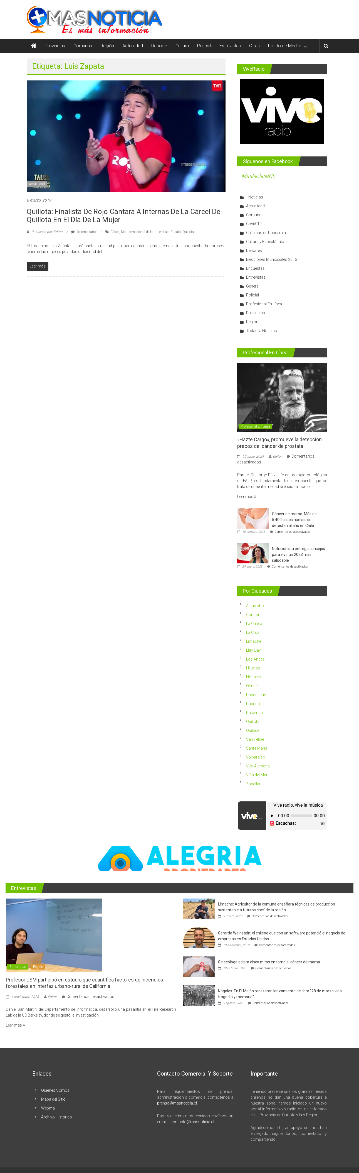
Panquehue (256, 695)
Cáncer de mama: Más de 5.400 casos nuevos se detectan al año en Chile (294, 520)
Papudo (253, 703)
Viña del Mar (257, 775)
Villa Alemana (258, 766)
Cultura (182, 45)
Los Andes (255, 659)
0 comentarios (84, 232)
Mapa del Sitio (53, 1099)
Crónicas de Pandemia (266, 232)
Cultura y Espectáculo (265, 241)
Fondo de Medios (285, 45)
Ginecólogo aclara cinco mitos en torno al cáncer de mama (269, 962)
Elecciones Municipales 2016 (271, 259)
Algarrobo (255, 605)
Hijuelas (253, 668)
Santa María (256, 748)
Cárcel (114, 232)
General (252, 286)
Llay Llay (253, 650)
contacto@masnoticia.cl (192, 1122)
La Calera (254, 623)
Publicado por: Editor (47, 232)
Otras (254, 45)
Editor (277, 456)
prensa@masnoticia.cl (177, 1103)
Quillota (188, 232)
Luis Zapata (172, 232)
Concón (253, 614)
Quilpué (252, 730)
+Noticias (254, 197)
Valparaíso (255, 757)
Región (107, 45)
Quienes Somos (55, 1090)
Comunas (82, 45)
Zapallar (253, 784)
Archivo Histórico (56, 1117)
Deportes (254, 250)
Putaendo (254, 712)
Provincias (55, 45)
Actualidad (132, 45)
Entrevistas (230, 45)
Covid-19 (254, 224)
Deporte (159, 45)
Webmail (48, 1108)
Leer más (246, 496)
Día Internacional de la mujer (141, 232)
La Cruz (252, 632)
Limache (253, 641)
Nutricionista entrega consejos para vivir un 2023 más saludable (298, 554)
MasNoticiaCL (258, 176)
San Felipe (255, 739)
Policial (204, 45)
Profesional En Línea (264, 304)
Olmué (252, 686)
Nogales (253, 677)
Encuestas (255, 268)
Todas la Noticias (261, 330)
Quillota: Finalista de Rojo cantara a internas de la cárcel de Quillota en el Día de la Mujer (123, 215)
